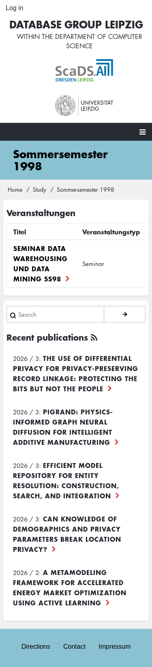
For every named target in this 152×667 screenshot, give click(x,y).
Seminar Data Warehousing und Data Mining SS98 (40, 263)
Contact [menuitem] (74, 646)
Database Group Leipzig (76, 24)
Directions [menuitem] (35, 646)
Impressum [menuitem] (114, 646)
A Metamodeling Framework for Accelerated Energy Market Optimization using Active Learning (69, 587)
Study (39, 189)
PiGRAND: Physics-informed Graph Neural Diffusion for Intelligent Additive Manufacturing (63, 427)
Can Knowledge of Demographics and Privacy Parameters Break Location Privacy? (67, 534)
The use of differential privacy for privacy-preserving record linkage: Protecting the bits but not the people (75, 373)
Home (15, 189)
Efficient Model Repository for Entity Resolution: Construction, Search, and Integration (66, 480)
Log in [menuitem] (15, 7)
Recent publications (47, 337)
